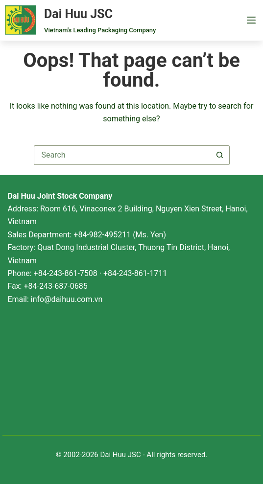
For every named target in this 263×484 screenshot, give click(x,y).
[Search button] (220, 155)
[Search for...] (122, 155)
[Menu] (251, 20)
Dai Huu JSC (78, 14)
